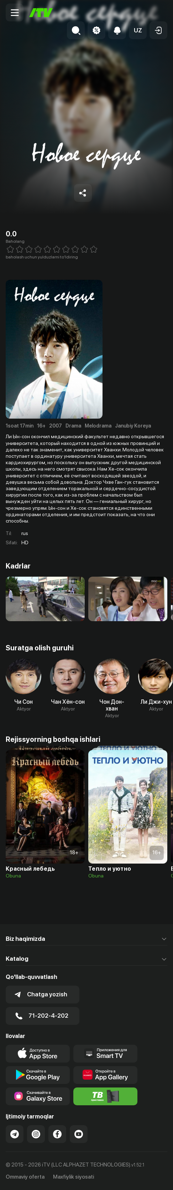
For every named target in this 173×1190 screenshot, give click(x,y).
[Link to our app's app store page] (38, 1054)
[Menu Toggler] (14, 12)
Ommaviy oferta (25, 1177)
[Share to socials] (83, 193)
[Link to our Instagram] (36, 1134)
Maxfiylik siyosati (73, 1177)
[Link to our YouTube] (79, 1134)
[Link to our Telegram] (14, 1134)
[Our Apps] (105, 1054)
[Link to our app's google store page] (38, 1075)
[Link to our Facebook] (57, 1134)
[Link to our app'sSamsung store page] (38, 1096)
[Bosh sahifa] (41, 13)
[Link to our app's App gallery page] (105, 1075)
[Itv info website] (105, 1096)
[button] (138, 30)
